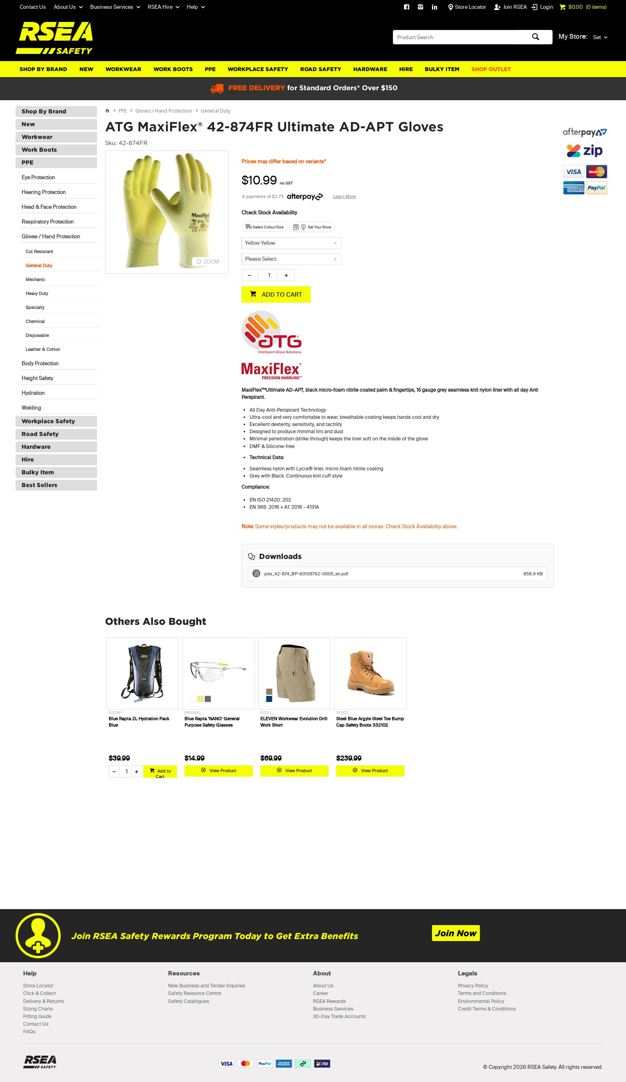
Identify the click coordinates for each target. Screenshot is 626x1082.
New (86, 69)
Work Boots (173, 69)
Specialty (35, 307)
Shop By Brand (43, 69)
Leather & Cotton (43, 349)
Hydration (33, 393)
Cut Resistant (39, 251)
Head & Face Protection (49, 207)
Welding (31, 407)
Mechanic (35, 279)
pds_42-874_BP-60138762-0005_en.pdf (403, 574)
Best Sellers (39, 485)
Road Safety (320, 69)
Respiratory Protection (48, 221)
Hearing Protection (44, 192)
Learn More (344, 196)
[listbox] (291, 243)
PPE (210, 69)
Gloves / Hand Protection (51, 236)
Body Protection (40, 363)
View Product (223, 770)
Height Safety (37, 378)
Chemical (35, 321)
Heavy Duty (37, 293)
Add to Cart (163, 773)
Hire (406, 69)
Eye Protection (38, 177)
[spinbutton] (267, 275)
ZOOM (212, 261)
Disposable (37, 335)
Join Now (456, 933)
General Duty (39, 265)
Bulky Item (442, 69)
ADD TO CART (281, 294)
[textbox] (455, 37)
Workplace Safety (258, 69)
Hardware (370, 69)
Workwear (123, 69)
